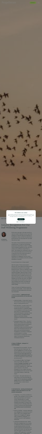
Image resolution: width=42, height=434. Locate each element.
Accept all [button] (21, 219)
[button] (21, 221)
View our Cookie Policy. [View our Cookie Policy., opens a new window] (28, 216)
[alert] (21, 217)
